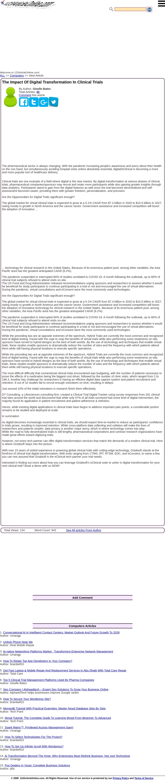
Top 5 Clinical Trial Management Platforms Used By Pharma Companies (48, 680)
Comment (25, 95)
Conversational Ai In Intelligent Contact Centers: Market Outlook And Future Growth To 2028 (61, 632)
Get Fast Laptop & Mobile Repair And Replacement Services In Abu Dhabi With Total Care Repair (64, 670)
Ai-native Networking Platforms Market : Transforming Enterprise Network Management (58, 651)
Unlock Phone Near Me (18, 642)
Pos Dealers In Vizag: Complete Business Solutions (37, 765)
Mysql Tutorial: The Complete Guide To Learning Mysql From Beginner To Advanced (58, 718)
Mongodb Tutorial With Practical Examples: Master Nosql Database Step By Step (54, 708)
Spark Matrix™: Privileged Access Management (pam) (39, 727)
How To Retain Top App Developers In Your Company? (37, 661)
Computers (17, 75)
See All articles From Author (83, 530)
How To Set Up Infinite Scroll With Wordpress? (34, 746)
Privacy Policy (121, 778)
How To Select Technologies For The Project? (33, 737)
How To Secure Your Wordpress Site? (27, 699)
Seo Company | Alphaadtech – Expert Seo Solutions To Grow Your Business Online (55, 689)
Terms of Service (143, 778)
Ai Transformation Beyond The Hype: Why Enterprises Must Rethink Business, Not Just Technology (67, 755)
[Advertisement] (82, 42)
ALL (2, 75)
